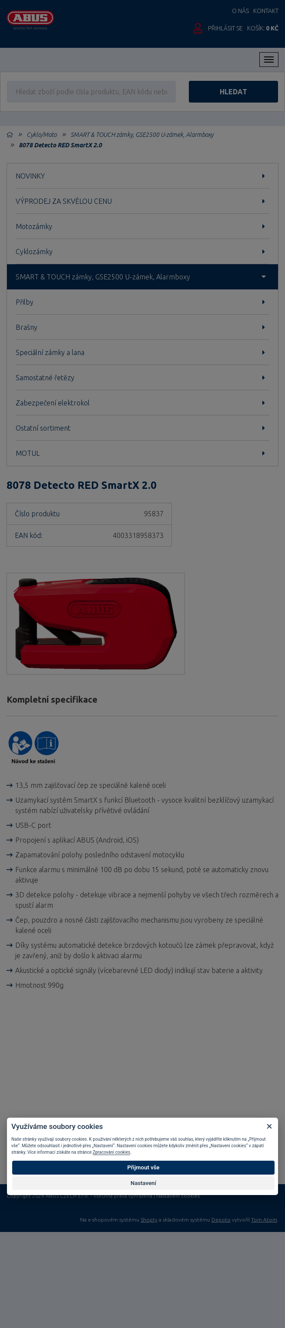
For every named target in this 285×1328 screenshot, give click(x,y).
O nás (240, 10)
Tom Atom (264, 1219)
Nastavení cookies (178, 1196)
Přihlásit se (225, 28)
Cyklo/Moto (42, 134)
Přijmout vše (143, 1167)
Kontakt (265, 10)
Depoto (221, 1219)
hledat (233, 92)
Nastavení (143, 1183)
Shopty (149, 1219)
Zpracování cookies (111, 1152)
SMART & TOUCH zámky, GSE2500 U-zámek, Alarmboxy (141, 134)
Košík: (262, 28)
